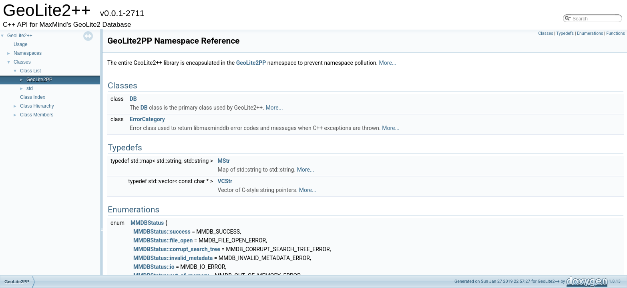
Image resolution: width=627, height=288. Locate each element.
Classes (22, 62)
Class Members (36, 115)
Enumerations (590, 33)
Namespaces (28, 53)
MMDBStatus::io (154, 267)
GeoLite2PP (39, 79)
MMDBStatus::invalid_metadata (173, 258)
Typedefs (565, 33)
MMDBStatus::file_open (163, 240)
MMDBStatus (147, 223)
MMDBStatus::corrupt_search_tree (176, 249)
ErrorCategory (147, 119)
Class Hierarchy (37, 106)
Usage (21, 44)
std (29, 88)
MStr (224, 161)
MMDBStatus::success (162, 231)
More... (387, 63)
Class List (30, 71)
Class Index (32, 97)
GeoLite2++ (19, 35)
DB (133, 99)
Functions (615, 33)
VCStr (225, 181)
